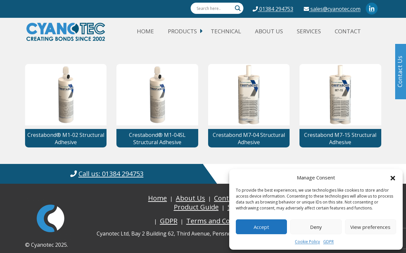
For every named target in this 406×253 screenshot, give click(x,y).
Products (182, 31)
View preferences (370, 227)
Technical (226, 31)
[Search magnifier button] (237, 8)
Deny (316, 227)
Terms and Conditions (221, 220)
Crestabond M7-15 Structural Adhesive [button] (340, 138)
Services (309, 31)
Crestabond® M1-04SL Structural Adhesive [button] (157, 138)
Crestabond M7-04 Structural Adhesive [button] (249, 138)
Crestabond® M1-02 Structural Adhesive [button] (65, 138)
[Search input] (214, 8)
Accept (261, 227)
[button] (393, 177)
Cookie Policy (307, 241)
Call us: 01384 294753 (110, 173)
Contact (348, 31)
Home (145, 31)
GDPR (328, 241)
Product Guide (196, 207)
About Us (269, 31)
